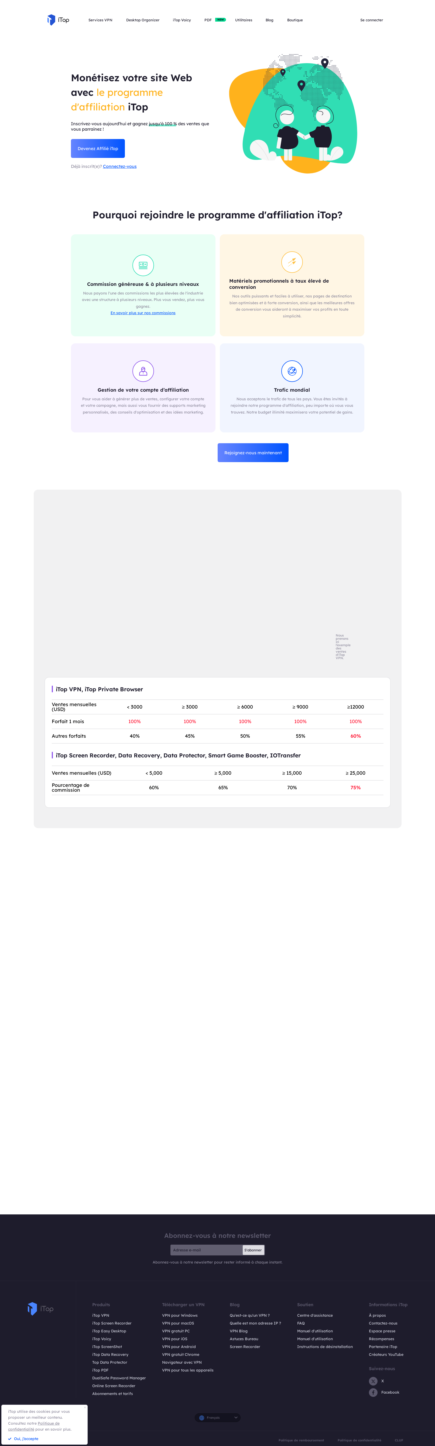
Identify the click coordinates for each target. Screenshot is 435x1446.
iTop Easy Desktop (109, 1331)
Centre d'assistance (315, 1315)
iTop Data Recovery (110, 1354)
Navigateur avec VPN (182, 1362)
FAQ (301, 1323)
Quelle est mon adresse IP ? (255, 1323)
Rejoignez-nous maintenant (253, 452)
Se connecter (371, 20)
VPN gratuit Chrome (180, 1354)
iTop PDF (100, 1370)
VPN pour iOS (174, 1338)
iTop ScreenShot (107, 1346)
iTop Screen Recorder (112, 1323)
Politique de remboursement (301, 1440)
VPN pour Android (179, 1346)
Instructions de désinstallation (325, 1346)
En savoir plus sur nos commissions (143, 312)
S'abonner (253, 1250)
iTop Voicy (101, 1338)
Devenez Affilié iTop (98, 148)
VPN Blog (239, 1331)
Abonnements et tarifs (112, 1393)
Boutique (295, 20)
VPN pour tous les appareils (188, 1370)
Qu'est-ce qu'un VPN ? (250, 1315)
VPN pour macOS (178, 1323)
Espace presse (382, 1331)
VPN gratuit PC (176, 1331)
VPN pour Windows (180, 1315)
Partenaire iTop (383, 1346)
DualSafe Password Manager (119, 1378)
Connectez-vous (120, 166)
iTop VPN (100, 1315)
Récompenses (381, 1338)
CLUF (399, 1440)
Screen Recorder (245, 1346)
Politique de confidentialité (359, 1440)
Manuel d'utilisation (315, 1331)
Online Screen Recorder (113, 1385)
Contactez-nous (383, 1323)
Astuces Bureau (244, 1338)
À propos (377, 1315)
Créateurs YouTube (386, 1354)
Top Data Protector (109, 1362)
